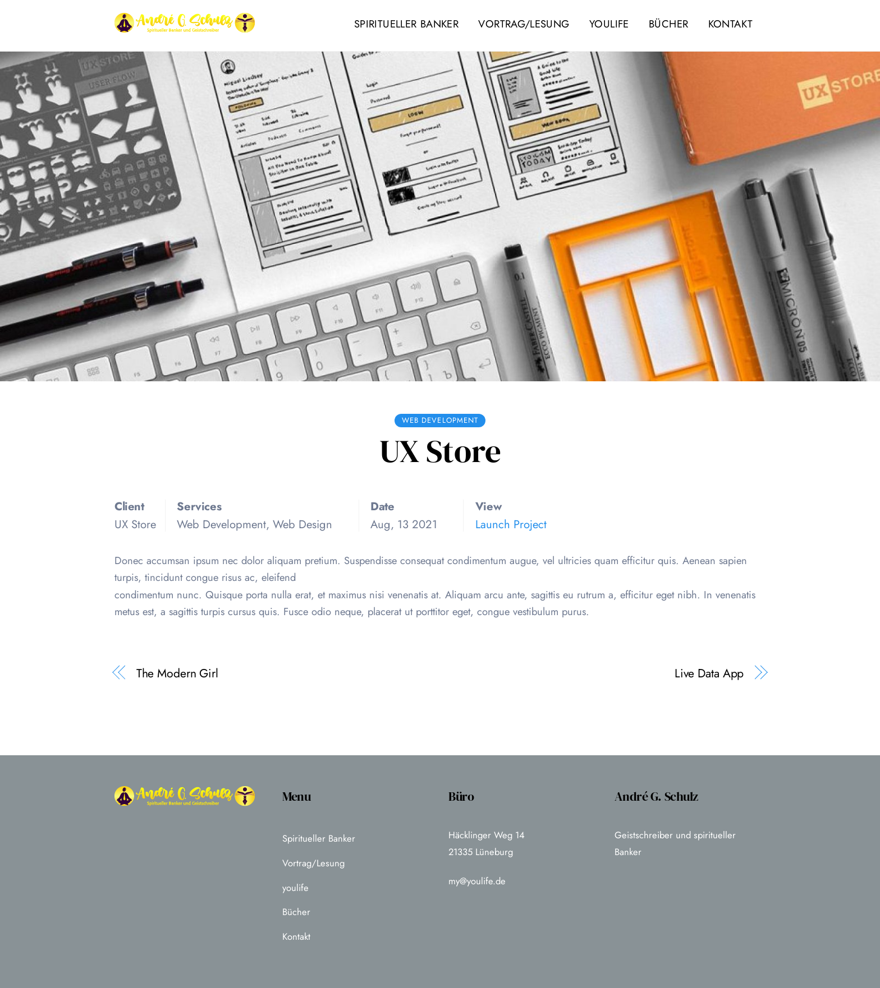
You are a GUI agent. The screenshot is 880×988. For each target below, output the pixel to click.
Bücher (668, 23)
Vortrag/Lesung (523, 23)
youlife (609, 23)
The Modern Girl (177, 673)
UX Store (440, 451)
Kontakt (730, 23)
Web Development (440, 420)
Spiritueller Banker (406, 23)
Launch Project (511, 524)
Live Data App (709, 673)
